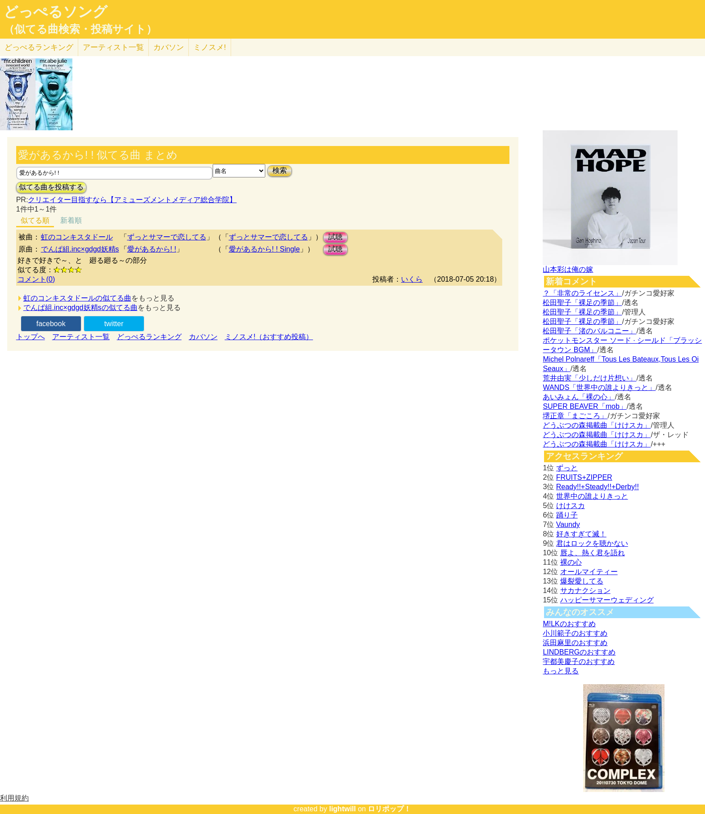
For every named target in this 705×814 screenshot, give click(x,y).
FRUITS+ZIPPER (584, 477)
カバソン (168, 47)
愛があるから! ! (151, 249)
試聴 (335, 237)
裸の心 (571, 562)
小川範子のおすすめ (575, 633)
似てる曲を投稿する (51, 187)
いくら (412, 279)
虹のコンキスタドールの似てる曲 (77, 298)
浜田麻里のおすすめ (575, 642)
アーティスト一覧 (81, 337)
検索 (279, 170)
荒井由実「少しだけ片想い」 (589, 378)
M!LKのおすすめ (569, 624)
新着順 (71, 220)
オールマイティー (589, 571)
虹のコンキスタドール (77, 237)
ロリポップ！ (389, 809)
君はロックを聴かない (592, 543)
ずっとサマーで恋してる (166, 237)
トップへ (30, 337)
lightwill (342, 809)
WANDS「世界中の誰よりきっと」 (599, 387)
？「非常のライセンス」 (582, 293)
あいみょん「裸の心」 (579, 397)
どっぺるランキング (149, 337)
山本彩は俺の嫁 (568, 269)
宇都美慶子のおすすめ (579, 661)
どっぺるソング (55, 12)
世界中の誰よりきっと (592, 496)
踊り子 (567, 515)
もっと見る (561, 671)
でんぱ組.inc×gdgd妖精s (80, 249)
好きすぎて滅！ (581, 534)
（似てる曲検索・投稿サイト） (80, 29)
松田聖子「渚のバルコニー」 (589, 331)
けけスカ (570, 505)
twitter (114, 323)
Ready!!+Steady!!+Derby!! (597, 487)
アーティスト (113, 47)
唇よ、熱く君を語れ (592, 553)
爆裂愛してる (581, 581)
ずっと (567, 468)
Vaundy (568, 524)
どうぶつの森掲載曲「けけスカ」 (597, 425)
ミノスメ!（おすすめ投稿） (269, 337)
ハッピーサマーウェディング (607, 600)
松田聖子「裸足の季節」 (582, 302)
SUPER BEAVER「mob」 (584, 406)
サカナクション (585, 590)
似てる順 (35, 220)
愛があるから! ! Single (264, 249)
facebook (51, 323)
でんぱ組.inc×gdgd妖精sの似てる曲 (80, 307)
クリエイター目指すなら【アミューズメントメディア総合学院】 (132, 200)
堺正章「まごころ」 (575, 416)
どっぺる (38, 47)
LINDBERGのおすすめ (579, 652)
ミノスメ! (209, 47)
